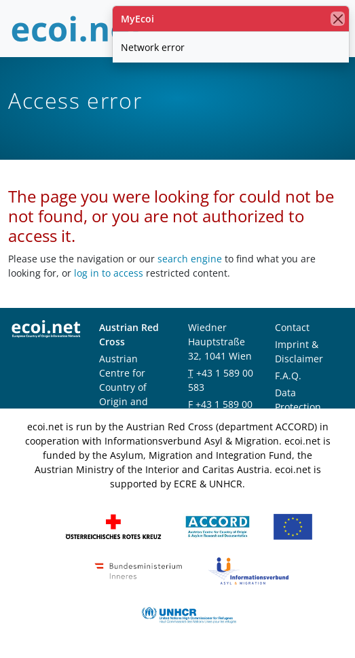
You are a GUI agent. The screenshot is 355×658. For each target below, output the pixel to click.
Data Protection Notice (298, 407)
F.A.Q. (288, 375)
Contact (292, 327)
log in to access (108, 272)
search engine (189, 258)
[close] (338, 19)
